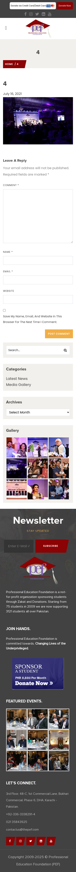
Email (8, 271)
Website (8, 291)
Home (9, 64)
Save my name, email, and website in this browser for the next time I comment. (32, 319)
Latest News (17, 378)
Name (8, 252)
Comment (11, 185)
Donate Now (65, 5)
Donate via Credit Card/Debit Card (33, 5)
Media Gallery (18, 384)
